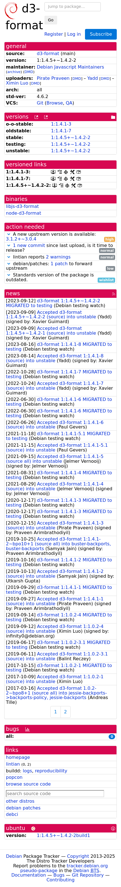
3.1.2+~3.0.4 (21, 239)
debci (12, 814)
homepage (18, 757)
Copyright (78, 856)
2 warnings (58, 257)
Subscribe (101, 34)
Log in (74, 34)
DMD (28, 72)
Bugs (59, 875)
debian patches (23, 808)
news (13, 293)
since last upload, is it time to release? (60, 248)
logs (27, 770)
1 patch (59, 263)
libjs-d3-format (22, 206)
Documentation (28, 875)
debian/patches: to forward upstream (60, 266)
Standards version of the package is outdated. (60, 277)
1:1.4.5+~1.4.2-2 (70, 137)
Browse (54, 103)
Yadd (92, 78)
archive (14, 72)
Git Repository (88, 875)
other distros (20, 801)
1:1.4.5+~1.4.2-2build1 (63, 835)
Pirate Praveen (53, 78)
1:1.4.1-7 (61, 130)
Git (40, 103)
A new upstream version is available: (60, 237)
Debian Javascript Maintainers (70, 67)
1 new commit (29, 245)
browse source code (28, 784)
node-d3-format (23, 213)
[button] (8, 234)
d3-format (48, 53)
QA (69, 103)
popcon (14, 777)
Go (50, 20)
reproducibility (51, 770)
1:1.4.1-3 (61, 124)
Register (53, 34)
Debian (14, 856)
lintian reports (60, 257)
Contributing (60, 880)
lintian (13, 764)
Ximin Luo (17, 83)
